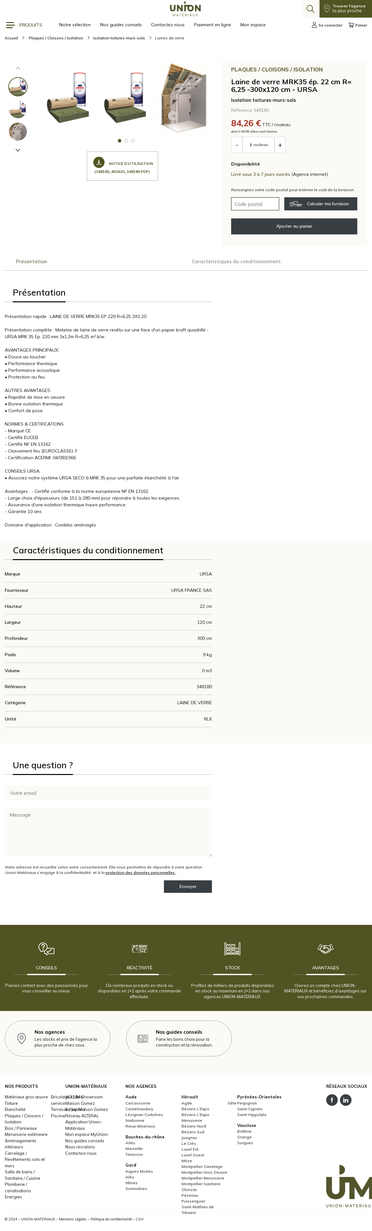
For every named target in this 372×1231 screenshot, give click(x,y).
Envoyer (188, 888)
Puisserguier (193, 1202)
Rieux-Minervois (140, 1127)
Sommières (136, 1189)
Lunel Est (190, 1150)
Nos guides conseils (121, 25)
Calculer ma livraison (319, 204)
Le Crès (189, 1144)
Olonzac (189, 1190)
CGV (140, 1220)
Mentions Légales (73, 1220)
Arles (130, 1144)
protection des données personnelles (141, 873)
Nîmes (131, 1184)
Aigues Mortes (139, 1172)
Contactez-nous (168, 25)
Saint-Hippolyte (252, 1115)
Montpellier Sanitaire (201, 1185)
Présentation (31, 262)
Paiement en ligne (213, 25)
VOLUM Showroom (84, 1098)
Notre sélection (75, 25)
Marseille (134, 1150)
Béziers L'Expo (195, 1110)
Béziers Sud (193, 1133)
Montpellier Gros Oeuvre (204, 1173)
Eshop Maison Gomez (86, 1110)
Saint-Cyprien (250, 1110)
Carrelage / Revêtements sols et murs (25, 1161)
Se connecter (326, 25)
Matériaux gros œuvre (26, 1098)
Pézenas (190, 1196)
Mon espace (253, 25)
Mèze (187, 1162)
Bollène (244, 1132)
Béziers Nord (194, 1127)
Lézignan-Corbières (144, 1115)
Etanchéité (15, 1110)
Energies (13, 1198)
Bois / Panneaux (21, 1129)
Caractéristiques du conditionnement (108, 262)
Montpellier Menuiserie (203, 1179)
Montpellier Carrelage (202, 1167)
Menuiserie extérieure (26, 1135)
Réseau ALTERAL (82, 1117)
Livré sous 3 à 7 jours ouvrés (261, 174)
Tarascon (134, 1156)
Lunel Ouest (193, 1156)
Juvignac (189, 1139)
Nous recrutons (80, 1148)
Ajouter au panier (294, 226)
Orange (244, 1138)
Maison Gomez (80, 1104)
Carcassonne (137, 1104)
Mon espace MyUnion (86, 1135)
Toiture (11, 1104)
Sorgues (245, 1144)
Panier (357, 25)
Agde (187, 1104)
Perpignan (247, 1104)
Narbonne (134, 1121)
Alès (129, 1178)
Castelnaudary (139, 1110)
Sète (232, 1104)
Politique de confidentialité (111, 1220)
